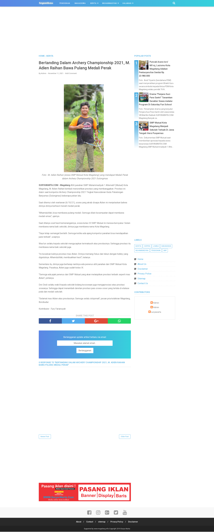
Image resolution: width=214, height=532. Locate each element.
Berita (93, 3)
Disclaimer (143, 269)
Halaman (127, 3)
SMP (165, 250)
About (78, 522)
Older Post (125, 437)
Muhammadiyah (109, 3)
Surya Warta (125, 529)
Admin (156, 303)
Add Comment (71, 73)
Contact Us (143, 283)
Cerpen (147, 246)
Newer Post (45, 437)
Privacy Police (144, 273)
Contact (89, 522)
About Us (142, 264)
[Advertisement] (107, 31)
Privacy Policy (117, 522)
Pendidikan (65, 3)
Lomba (156, 246)
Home (140, 259)
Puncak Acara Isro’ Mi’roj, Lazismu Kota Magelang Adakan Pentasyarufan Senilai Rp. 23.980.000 (154, 69)
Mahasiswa (80, 3)
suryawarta (156, 312)
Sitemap (141, 278)
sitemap (101, 522)
